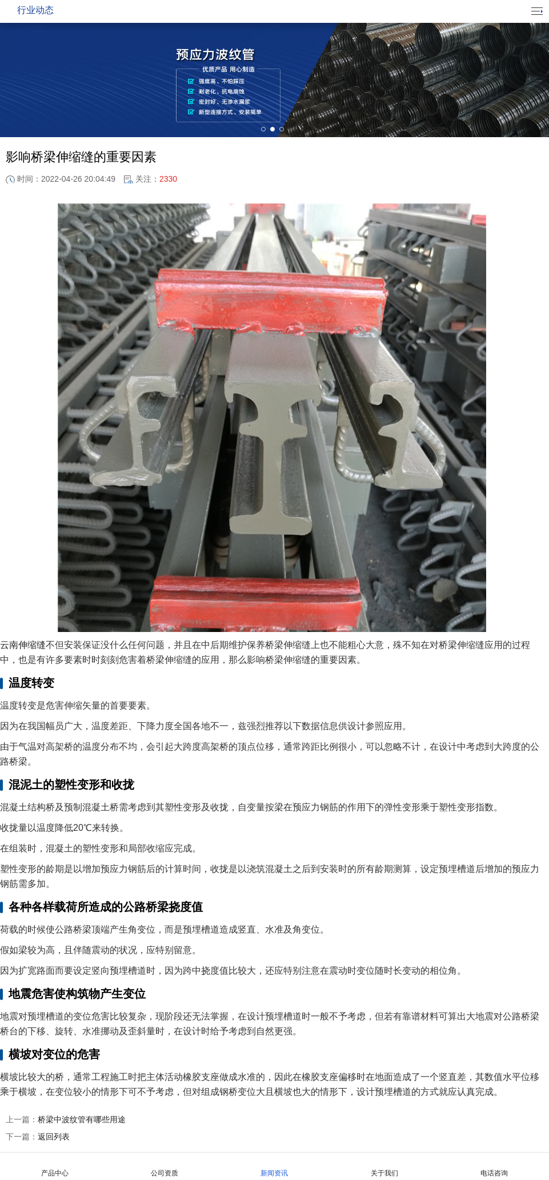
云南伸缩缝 (23, 645)
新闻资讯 (274, 1166)
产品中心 (55, 1166)
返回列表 (38, 1136)
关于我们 (384, 1166)
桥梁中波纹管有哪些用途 (66, 1119)
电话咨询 (494, 1166)
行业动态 (35, 10)
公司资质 (164, 1166)
